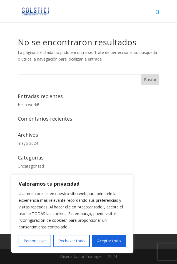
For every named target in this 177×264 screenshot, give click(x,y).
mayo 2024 (28, 143)
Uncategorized (31, 166)
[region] (72, 214)
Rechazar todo (71, 240)
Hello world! (28, 104)
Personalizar (35, 240)
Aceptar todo (109, 240)
